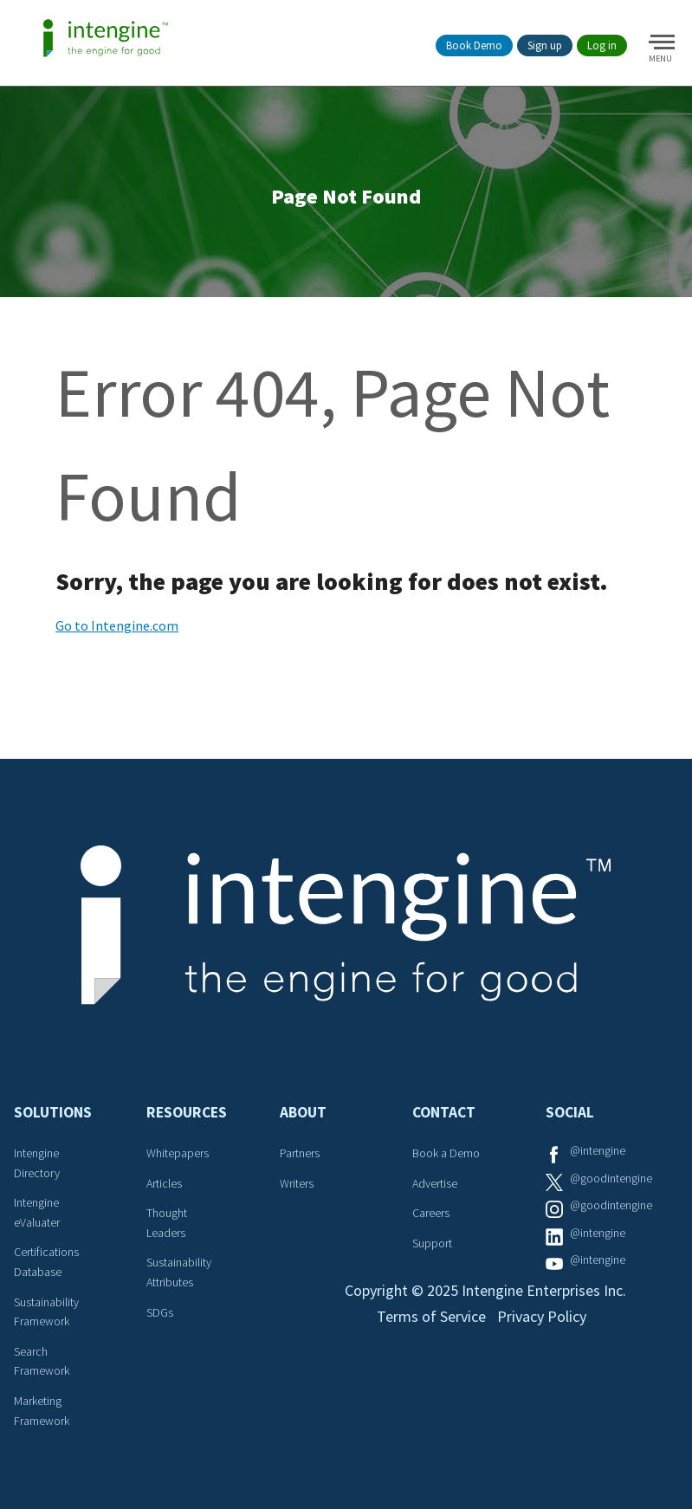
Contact (443, 1112)
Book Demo (474, 45)
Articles (164, 1183)
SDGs (159, 1312)
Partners (300, 1153)
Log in (602, 45)
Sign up (544, 45)
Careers (430, 1213)
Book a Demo (446, 1153)
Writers (297, 1183)
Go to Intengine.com (116, 625)
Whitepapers (177, 1153)
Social (570, 1112)
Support (432, 1243)
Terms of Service (431, 1316)
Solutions (53, 1112)
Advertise (434, 1183)
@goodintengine (611, 1178)
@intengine (597, 1150)
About (303, 1112)
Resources (186, 1112)
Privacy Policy (541, 1316)
